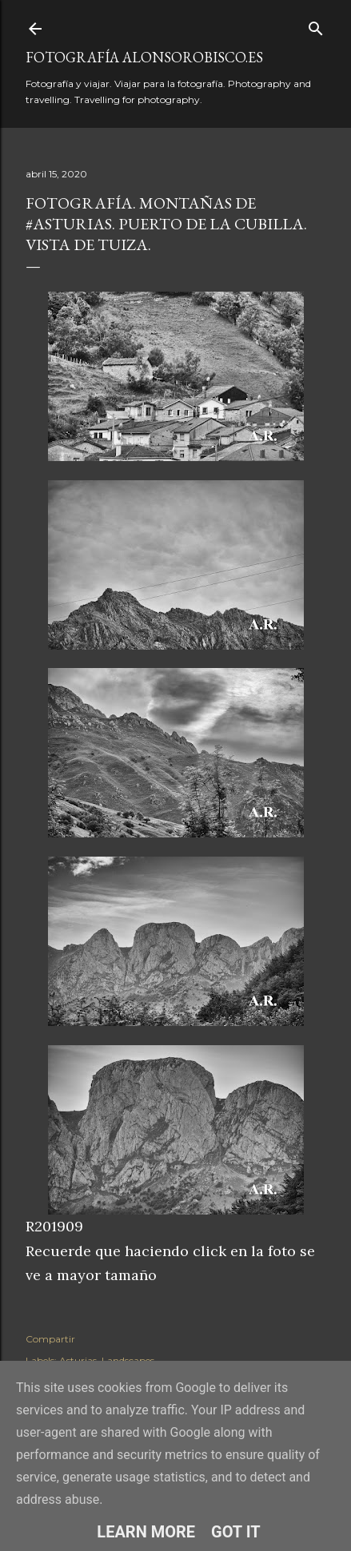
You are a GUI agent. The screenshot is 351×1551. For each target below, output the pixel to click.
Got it (236, 1531)
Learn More (146, 1531)
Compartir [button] (50, 1339)
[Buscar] (315, 25)
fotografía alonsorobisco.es (144, 57)
